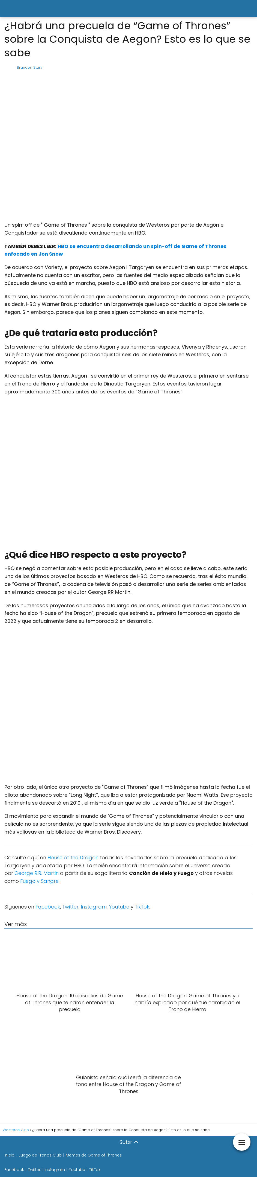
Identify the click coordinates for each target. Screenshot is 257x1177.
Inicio (9, 1155)
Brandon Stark (29, 67)
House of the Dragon (72, 857)
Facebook (47, 906)
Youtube (119, 906)
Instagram (94, 906)
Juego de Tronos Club (40, 1155)
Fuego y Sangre (39, 881)
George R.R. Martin (36, 873)
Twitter (70, 906)
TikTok (142, 906)
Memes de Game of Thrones (94, 1155)
